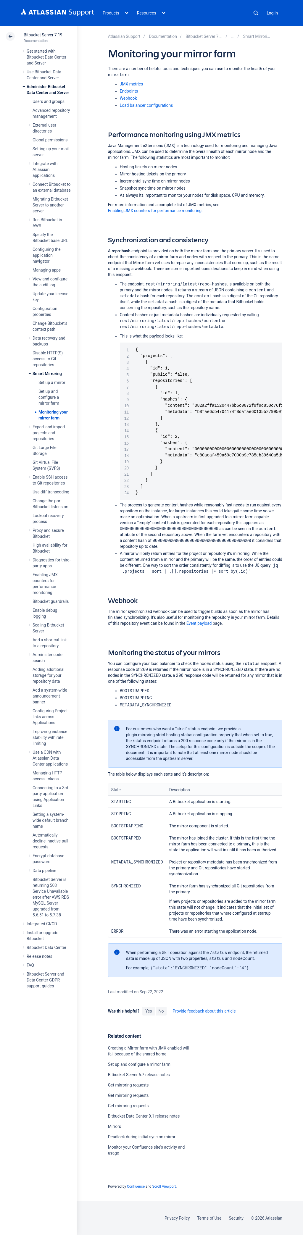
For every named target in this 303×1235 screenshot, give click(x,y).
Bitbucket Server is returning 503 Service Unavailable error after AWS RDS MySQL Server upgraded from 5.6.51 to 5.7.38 (51, 897)
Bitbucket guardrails (51, 601)
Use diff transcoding (51, 492)
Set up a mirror (51, 382)
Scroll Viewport (164, 1186)
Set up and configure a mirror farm (48, 397)
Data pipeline (44, 870)
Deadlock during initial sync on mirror (141, 1136)
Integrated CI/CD (42, 923)
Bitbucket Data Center (46, 947)
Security (236, 1218)
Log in (272, 13)
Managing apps (47, 270)
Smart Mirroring (47, 373)
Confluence (136, 1186)
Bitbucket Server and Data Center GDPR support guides (45, 980)
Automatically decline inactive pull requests (50, 841)
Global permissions (50, 140)
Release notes (39, 956)
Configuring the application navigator (47, 255)
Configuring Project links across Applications (50, 716)
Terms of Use (209, 1218)
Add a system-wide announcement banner (50, 696)
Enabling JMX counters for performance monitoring (155, 210)
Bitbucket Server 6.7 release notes (139, 1074)
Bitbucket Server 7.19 (43, 35)
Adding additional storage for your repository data (49, 675)
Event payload (199, 623)
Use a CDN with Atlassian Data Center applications (50, 758)
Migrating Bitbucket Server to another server (50, 205)
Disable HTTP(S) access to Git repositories (48, 359)
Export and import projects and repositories (49, 432)
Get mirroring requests (128, 1085)
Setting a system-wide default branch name (50, 820)
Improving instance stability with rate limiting (50, 737)
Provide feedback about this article (204, 1011)
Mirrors (114, 1126)
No (161, 1011)
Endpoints (129, 91)
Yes (148, 1011)
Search (256, 13)
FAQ (30, 965)
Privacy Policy (177, 1218)
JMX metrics (131, 84)
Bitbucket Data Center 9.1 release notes (144, 1116)
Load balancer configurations (146, 105)
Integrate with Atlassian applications (45, 169)
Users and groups (49, 101)
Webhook (128, 98)
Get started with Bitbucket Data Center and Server (46, 57)
